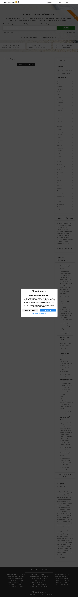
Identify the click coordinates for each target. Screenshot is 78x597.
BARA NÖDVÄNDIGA (30, 310)
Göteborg (59, 2)
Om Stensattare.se (42, 313)
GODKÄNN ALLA (48, 310)
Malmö (68, 2)
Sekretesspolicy (35, 313)
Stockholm (50, 2)
